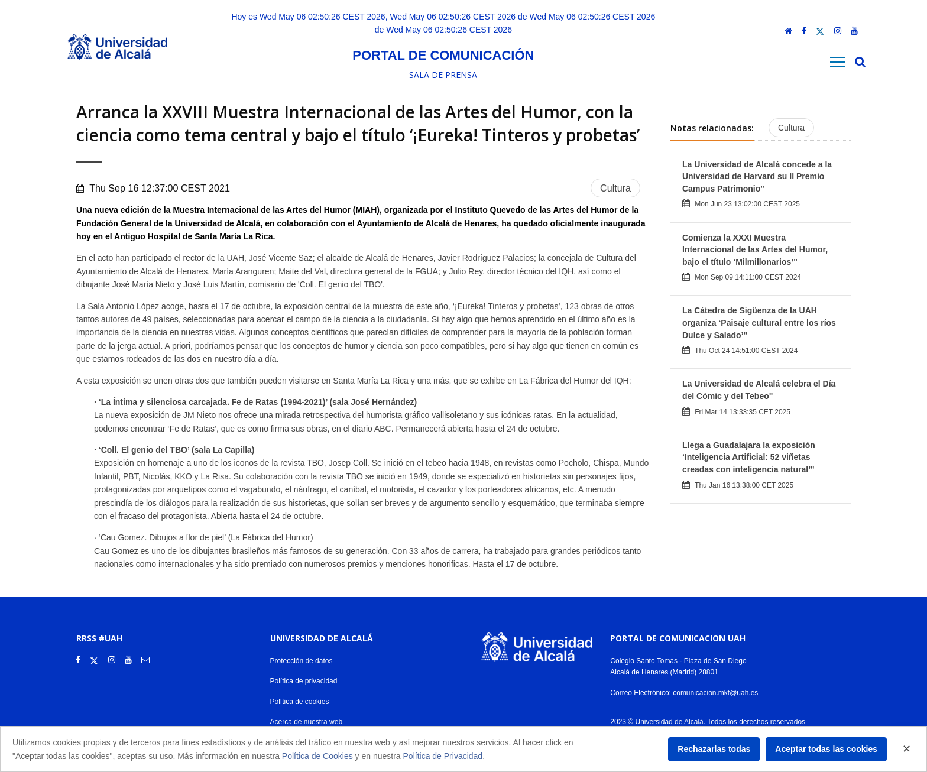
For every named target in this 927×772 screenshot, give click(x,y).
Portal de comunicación (443, 55)
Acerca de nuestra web (306, 722)
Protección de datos (301, 661)
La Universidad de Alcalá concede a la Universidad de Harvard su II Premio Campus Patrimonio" (757, 176)
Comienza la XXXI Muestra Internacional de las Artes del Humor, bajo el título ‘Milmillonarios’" (755, 250)
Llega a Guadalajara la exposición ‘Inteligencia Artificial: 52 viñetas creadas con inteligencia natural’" (748, 457)
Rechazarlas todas (714, 749)
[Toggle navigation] (837, 62)
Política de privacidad (304, 681)
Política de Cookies (317, 756)
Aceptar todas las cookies (826, 749)
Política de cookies (299, 702)
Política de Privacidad (443, 756)
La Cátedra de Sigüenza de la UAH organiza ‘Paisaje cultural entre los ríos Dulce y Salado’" (759, 322)
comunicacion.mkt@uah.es (715, 693)
